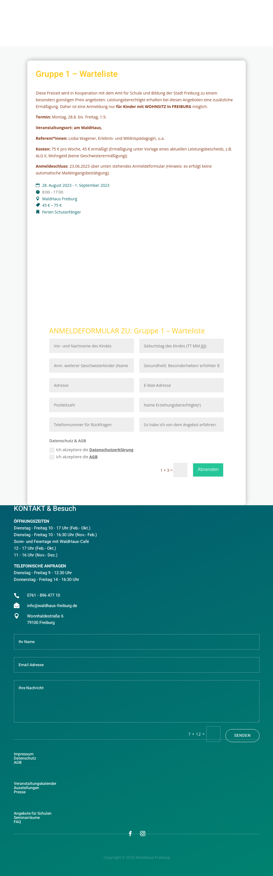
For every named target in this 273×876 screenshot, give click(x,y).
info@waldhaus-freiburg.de (52, 606)
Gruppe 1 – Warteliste (169, 330)
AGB (93, 456)
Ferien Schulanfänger (61, 212)
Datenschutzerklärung (111, 449)
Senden (242, 735)
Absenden (208, 469)
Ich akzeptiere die (91, 450)
